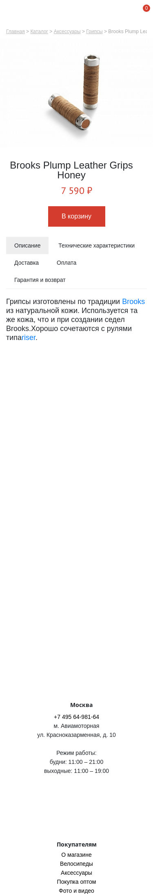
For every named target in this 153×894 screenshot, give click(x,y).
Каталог (39, 31)
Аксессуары (67, 31)
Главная (15, 31)
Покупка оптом (76, 881)
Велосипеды (76, 863)
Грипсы (94, 31)
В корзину (76, 216)
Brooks (133, 301)
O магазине (76, 854)
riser (28, 337)
